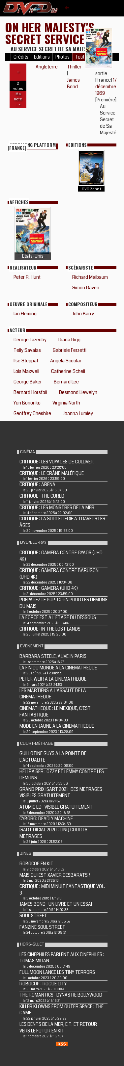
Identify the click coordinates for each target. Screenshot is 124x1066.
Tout (79, 57)
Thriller (74, 67)
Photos (62, 57)
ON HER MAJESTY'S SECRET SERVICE (49, 32)
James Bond (73, 83)
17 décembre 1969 (106, 86)
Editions (42, 57)
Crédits (21, 57)
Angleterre (47, 67)
